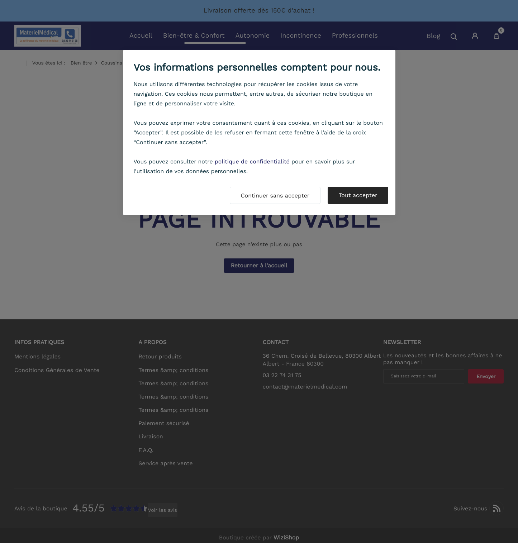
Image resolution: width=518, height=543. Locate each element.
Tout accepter (357, 195)
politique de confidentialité (252, 161)
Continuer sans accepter (275, 195)
